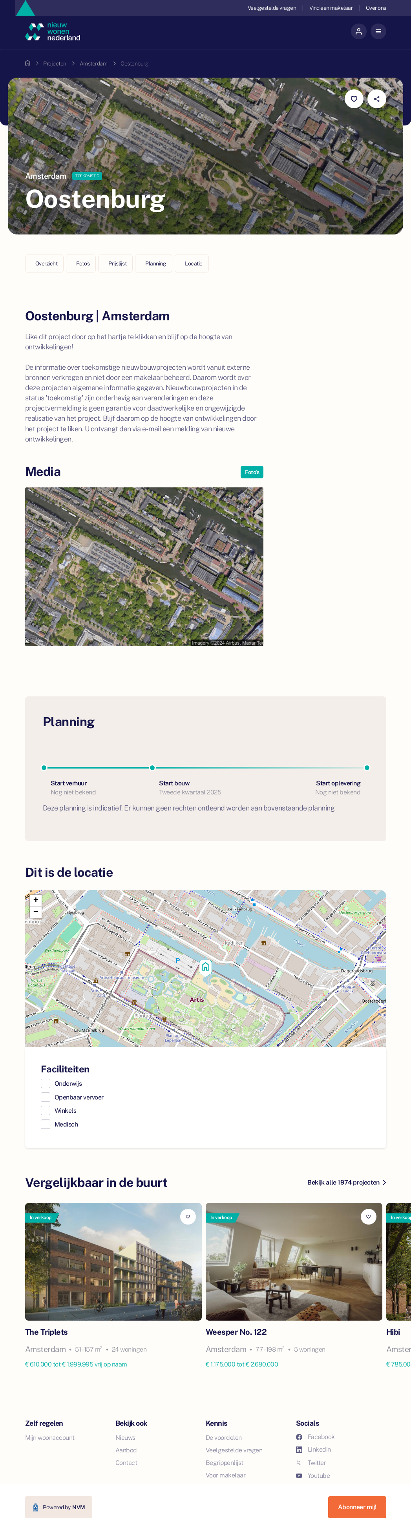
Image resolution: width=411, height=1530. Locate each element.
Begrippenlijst (224, 1462)
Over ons (376, 8)
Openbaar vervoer (79, 1097)
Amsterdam (94, 63)
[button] (205, 968)
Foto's (83, 263)
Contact (126, 1462)
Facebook (315, 1437)
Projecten (54, 63)
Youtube (313, 1475)
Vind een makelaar (331, 8)
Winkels (66, 1110)
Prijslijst (117, 263)
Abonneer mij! (357, 1507)
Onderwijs (68, 1083)
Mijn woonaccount (50, 1437)
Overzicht (46, 263)
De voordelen (224, 1437)
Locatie (194, 263)
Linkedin (313, 1449)
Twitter (311, 1462)
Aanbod (126, 1450)
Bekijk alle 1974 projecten (346, 1182)
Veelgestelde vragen (271, 8)
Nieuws (125, 1437)
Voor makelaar (226, 1475)
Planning (155, 263)
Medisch (66, 1124)
